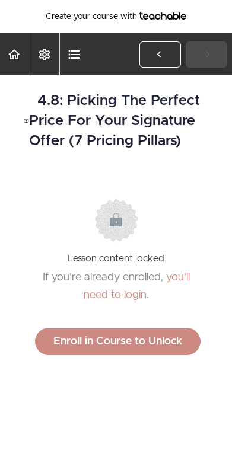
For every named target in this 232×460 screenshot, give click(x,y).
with (116, 17)
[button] (15, 54)
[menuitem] (44, 54)
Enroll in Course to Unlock (117, 341)
